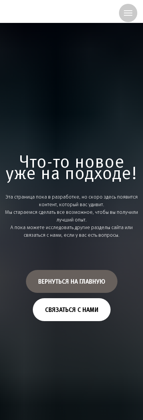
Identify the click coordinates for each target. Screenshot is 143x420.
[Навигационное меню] (128, 13)
